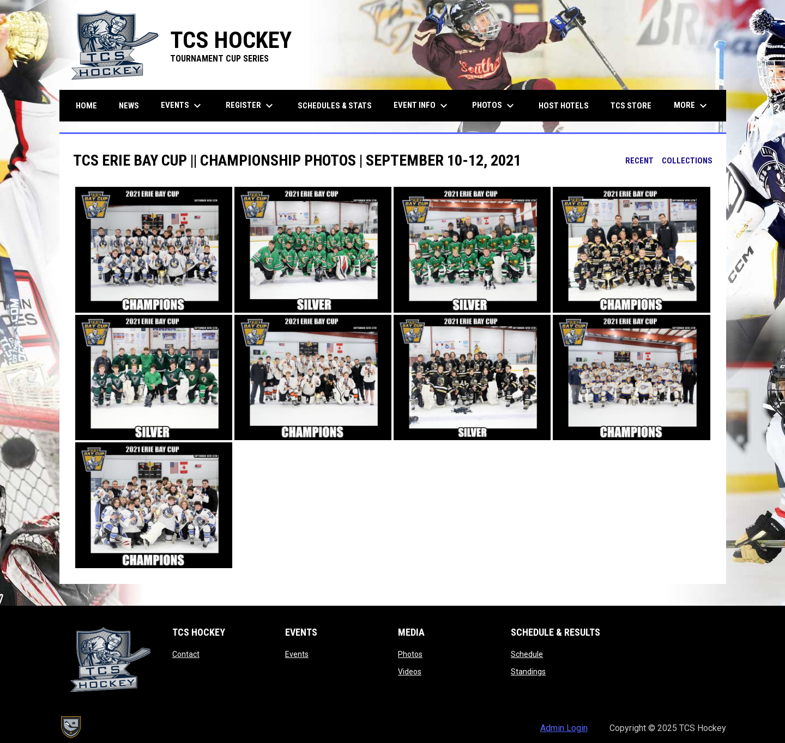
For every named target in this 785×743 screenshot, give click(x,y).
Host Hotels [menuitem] (564, 106)
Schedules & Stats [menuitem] (335, 106)
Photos (410, 654)
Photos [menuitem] (494, 105)
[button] (153, 250)
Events (297, 654)
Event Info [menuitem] (422, 105)
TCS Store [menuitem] (635, 105)
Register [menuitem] (251, 105)
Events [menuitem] (182, 105)
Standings (528, 671)
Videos (409, 671)
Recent (639, 161)
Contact (186, 654)
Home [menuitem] (86, 106)
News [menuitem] (129, 106)
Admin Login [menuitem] (564, 728)
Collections (687, 161)
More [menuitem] (692, 105)
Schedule (527, 654)
